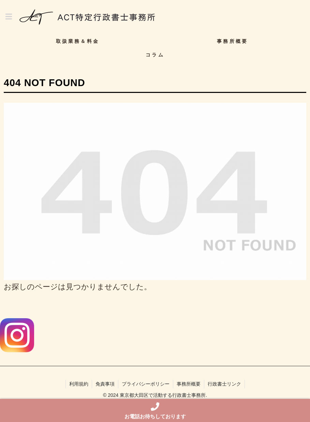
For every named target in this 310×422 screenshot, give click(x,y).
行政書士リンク (224, 384)
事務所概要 (189, 384)
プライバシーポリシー (145, 384)
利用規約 (78, 384)
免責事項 (105, 384)
